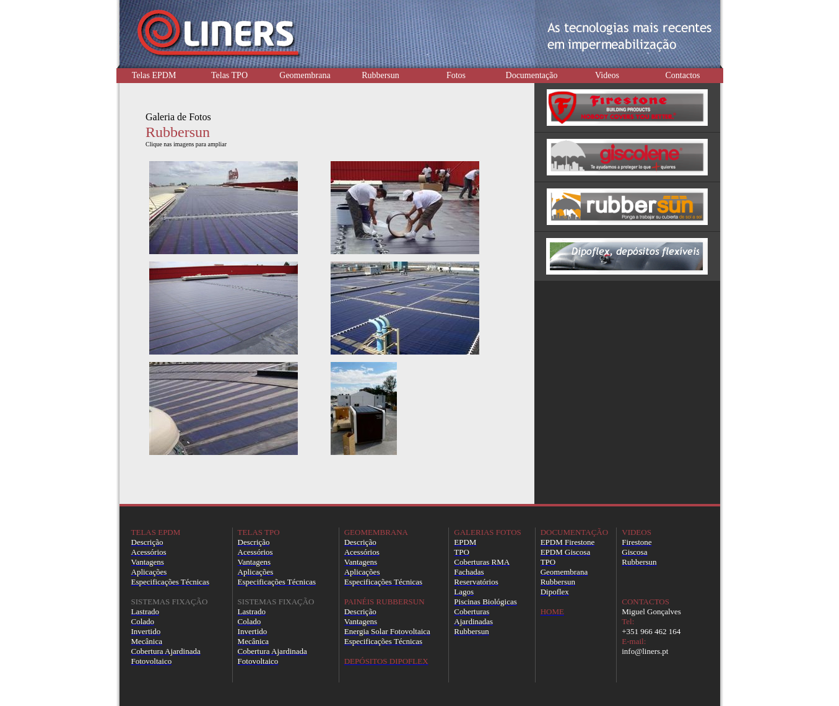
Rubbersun (380, 75)
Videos (607, 75)
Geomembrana (304, 75)
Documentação (532, 75)
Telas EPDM (154, 75)
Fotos (456, 75)
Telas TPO (229, 75)
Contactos (683, 75)
